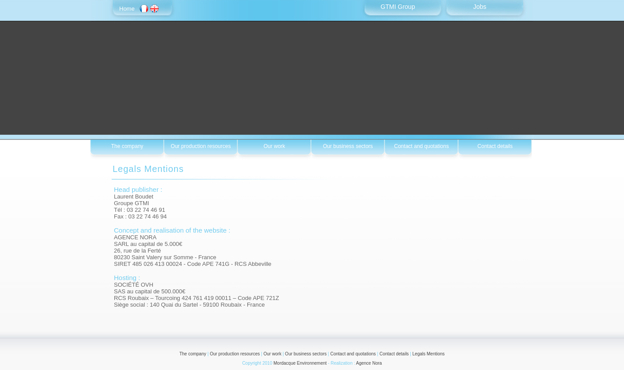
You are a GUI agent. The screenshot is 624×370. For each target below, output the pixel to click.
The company (193, 353)
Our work (272, 353)
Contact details (394, 353)
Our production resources (235, 353)
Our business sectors (306, 353)
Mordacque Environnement (300, 363)
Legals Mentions (429, 353)
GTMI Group (398, 6)
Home (127, 8)
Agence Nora (369, 363)
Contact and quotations (353, 353)
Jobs (480, 6)
